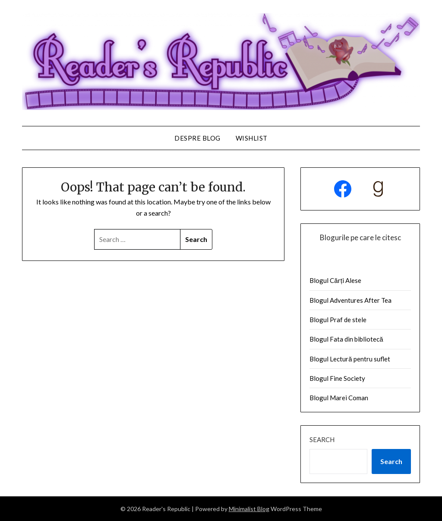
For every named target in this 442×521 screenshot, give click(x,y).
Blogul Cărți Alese (335, 280)
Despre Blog (197, 138)
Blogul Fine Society (337, 378)
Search (322, 439)
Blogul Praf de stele (337, 319)
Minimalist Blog (249, 508)
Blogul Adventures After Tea (350, 300)
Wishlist (252, 138)
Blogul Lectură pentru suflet (349, 359)
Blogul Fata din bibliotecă (346, 339)
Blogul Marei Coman (338, 398)
